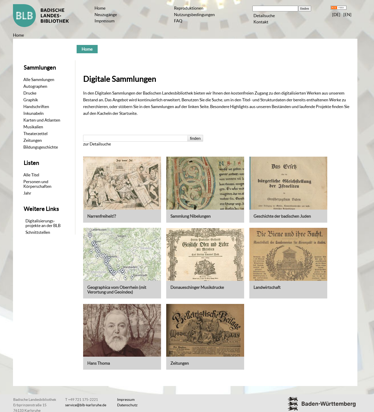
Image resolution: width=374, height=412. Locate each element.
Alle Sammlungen (38, 79)
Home (100, 8)
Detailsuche (264, 15)
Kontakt (260, 21)
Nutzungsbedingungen (194, 14)
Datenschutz (127, 405)
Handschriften (36, 106)
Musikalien (33, 126)
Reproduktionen (188, 8)
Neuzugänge (106, 14)
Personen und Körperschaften (37, 184)
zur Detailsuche (97, 144)
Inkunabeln (33, 113)
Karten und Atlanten (41, 120)
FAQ (178, 20)
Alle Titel (31, 174)
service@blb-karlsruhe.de (85, 405)
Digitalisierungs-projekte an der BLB (43, 223)
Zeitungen (32, 140)
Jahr (27, 193)
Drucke (29, 93)
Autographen (35, 86)
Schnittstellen (37, 232)
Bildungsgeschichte (40, 147)
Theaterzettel (35, 133)
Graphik (30, 99)
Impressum (105, 20)
